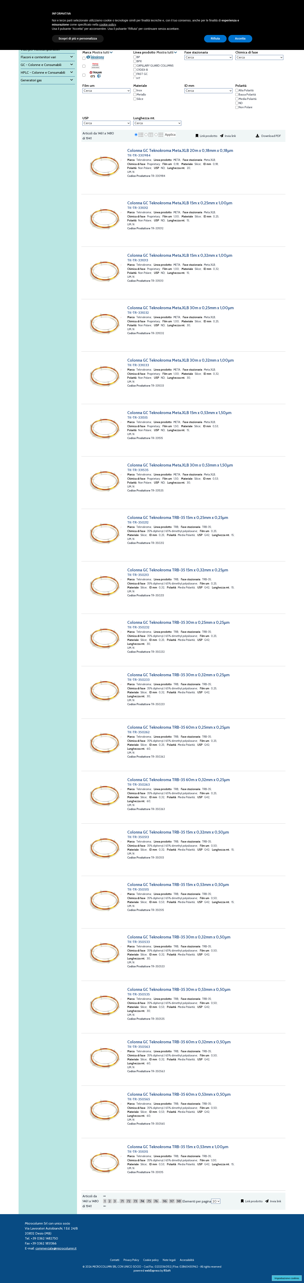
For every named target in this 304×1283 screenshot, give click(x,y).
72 (128, 1201)
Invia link (230, 136)
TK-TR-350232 (138, 627)
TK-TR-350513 (138, 837)
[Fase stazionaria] (208, 57)
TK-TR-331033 (138, 365)
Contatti (114, 1260)
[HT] (134, 78)
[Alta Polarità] (236, 90)
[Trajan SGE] (83, 75)
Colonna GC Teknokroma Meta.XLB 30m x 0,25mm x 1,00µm (180, 307)
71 (122, 1201)
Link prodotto (208, 136)
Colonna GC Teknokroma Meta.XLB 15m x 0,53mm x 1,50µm (179, 412)
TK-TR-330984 (138, 155)
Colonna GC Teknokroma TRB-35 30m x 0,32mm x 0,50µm (178, 936)
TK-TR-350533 (138, 942)
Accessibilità (187, 1260)
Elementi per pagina (196, 1201)
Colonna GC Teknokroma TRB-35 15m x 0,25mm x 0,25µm (177, 517)
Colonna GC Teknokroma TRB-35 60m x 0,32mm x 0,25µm (178, 779)
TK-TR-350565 (138, 1099)
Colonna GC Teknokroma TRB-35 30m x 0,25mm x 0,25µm (178, 622)
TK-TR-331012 (137, 208)
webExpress (152, 1270)
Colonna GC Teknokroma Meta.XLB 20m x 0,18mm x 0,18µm (180, 150)
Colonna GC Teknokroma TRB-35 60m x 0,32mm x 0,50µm (179, 1041)
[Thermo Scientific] (83, 66)
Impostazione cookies (287, 1278)
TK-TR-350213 (138, 575)
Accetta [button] (240, 38)
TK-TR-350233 (138, 680)
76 (156, 1201)
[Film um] (106, 90)
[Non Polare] (236, 107)
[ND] (236, 103)
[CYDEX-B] (134, 69)
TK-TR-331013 (137, 260)
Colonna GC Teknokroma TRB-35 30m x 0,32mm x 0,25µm (178, 674)
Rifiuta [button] (215, 38)
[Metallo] (134, 94)
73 (135, 1201)
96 (165, 1201)
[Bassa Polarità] (236, 94)
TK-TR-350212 (138, 522)
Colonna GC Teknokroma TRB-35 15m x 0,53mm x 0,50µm (178, 884)
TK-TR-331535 (138, 470)
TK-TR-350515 (138, 889)
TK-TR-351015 (137, 1152)
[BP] (134, 57)
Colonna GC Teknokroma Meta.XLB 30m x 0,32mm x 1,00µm (180, 360)
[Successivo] (104, 1206)
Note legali (169, 1260)
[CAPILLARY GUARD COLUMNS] (134, 65)
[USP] (106, 123)
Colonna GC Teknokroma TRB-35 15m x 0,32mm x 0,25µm (177, 569)
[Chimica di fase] (259, 57)
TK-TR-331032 (138, 313)
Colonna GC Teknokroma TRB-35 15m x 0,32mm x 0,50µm (178, 832)
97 (172, 1201)
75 (149, 1201)
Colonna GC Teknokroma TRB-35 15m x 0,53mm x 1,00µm (177, 1146)
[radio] (136, 134)
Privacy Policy (131, 1260)
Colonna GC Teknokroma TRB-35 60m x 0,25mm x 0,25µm (178, 727)
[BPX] (134, 61)
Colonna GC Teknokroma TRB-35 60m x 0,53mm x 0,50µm (179, 1094)
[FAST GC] (134, 74)
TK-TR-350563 (138, 1047)
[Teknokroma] (83, 58)
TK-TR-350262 (138, 732)
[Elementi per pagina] (215, 1201)
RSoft (167, 1270)
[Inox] (134, 90)
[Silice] (134, 98)
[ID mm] (208, 90)
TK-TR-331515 (137, 417)
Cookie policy (151, 1260)
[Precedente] (104, 1196)
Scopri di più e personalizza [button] (78, 38)
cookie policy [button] (107, 24)
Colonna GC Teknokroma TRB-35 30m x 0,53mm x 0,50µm (178, 989)
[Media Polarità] (236, 98)
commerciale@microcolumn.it (56, 1248)
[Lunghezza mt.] (157, 123)
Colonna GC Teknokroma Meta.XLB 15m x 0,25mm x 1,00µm (179, 202)
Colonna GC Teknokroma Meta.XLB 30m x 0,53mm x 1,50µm (180, 465)
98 (179, 1201)
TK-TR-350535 (138, 994)
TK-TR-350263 (138, 785)
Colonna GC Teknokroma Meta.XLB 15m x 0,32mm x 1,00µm (179, 255)
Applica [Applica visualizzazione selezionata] (170, 134)
